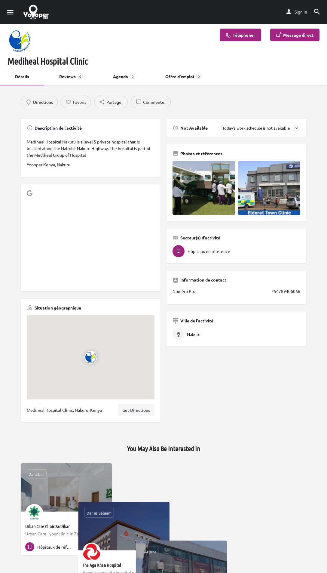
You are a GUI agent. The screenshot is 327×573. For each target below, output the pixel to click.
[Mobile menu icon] (10, 12)
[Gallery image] (204, 188)
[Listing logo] (20, 41)
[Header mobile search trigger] (317, 12)
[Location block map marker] (90, 357)
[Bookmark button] (102, 547)
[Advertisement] (90, 243)
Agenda (124, 76)
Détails (22, 76)
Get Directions (136, 410)
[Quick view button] (91, 547)
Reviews (71, 76)
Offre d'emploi (183, 76)
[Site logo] (36, 12)
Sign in (301, 11)
